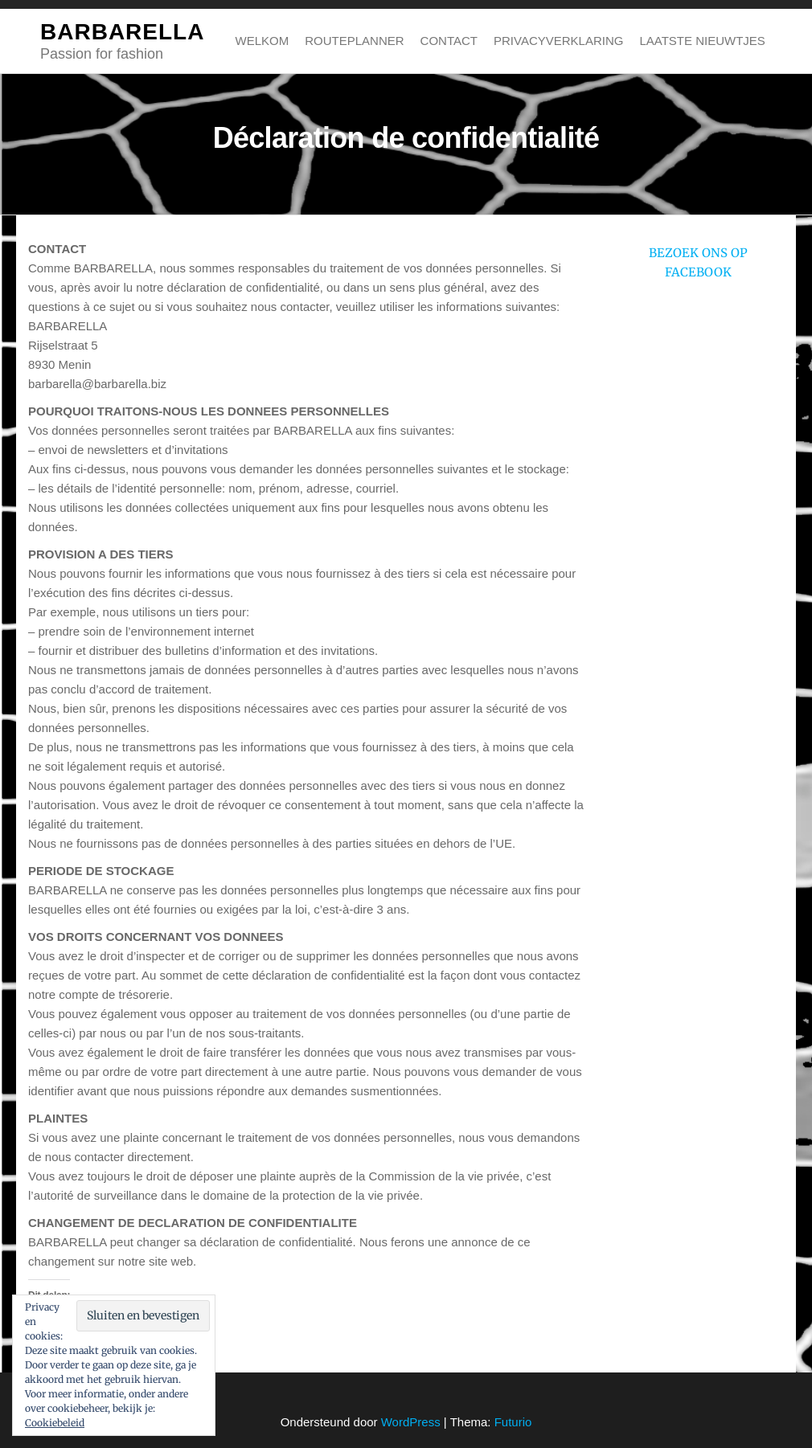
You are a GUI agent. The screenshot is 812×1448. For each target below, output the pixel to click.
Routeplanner (354, 40)
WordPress (411, 1422)
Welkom (262, 40)
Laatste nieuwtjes (702, 40)
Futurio (513, 1422)
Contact (449, 40)
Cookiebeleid (54, 1423)
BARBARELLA (122, 31)
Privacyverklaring (558, 40)
